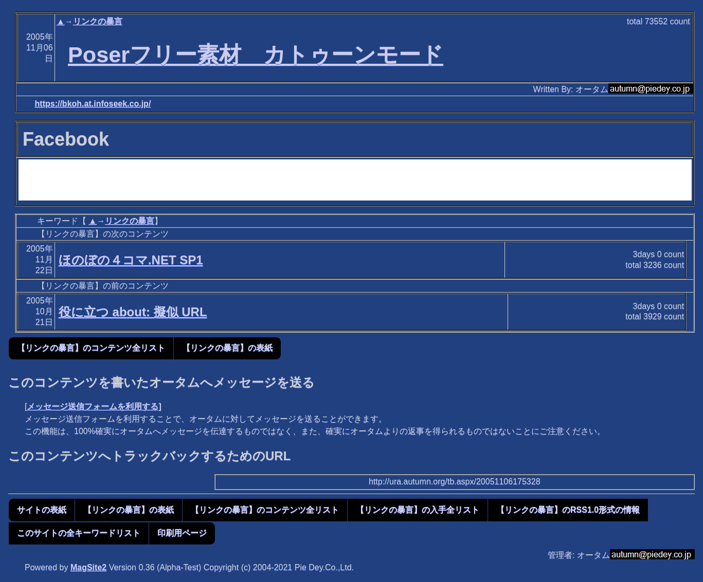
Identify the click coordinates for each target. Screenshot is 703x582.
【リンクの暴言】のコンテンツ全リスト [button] (91, 347)
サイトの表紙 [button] (41, 509)
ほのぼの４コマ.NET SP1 (131, 260)
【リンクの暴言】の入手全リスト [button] (417, 509)
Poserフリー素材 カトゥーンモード (255, 54)
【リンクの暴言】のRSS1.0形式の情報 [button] (568, 509)
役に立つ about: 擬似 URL (133, 312)
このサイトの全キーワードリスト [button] (78, 533)
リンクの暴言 (97, 21)
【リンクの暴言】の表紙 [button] (227, 347)
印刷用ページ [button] (182, 533)
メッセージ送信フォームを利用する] (94, 406)
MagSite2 (88, 567)
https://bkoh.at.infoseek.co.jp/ (93, 103)
